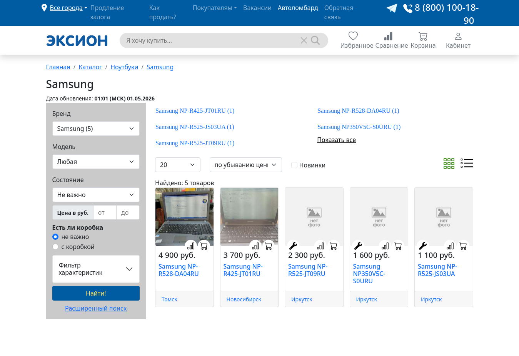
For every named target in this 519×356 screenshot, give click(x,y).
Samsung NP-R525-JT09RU (307, 270)
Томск (169, 299)
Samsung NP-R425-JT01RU (243, 270)
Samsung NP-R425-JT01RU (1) (194, 110)
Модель (64, 146)
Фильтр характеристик (80, 269)
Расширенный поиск (96, 308)
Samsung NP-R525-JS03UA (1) (194, 127)
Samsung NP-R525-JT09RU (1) (194, 143)
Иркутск (301, 299)
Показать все (336, 139)
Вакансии (257, 7)
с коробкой (78, 246)
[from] (105, 212)
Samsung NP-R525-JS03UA (437, 270)
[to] (128, 212)
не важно (75, 236)
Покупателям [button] (212, 7)
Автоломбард (298, 7)
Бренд (61, 113)
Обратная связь (339, 12)
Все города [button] (66, 7)
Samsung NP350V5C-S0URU (369, 273)
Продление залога (107, 12)
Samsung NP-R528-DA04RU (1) (358, 110)
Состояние (68, 179)
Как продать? (162, 12)
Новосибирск (244, 299)
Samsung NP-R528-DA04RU (179, 270)
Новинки (312, 165)
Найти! (96, 293)
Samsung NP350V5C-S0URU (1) (359, 127)
